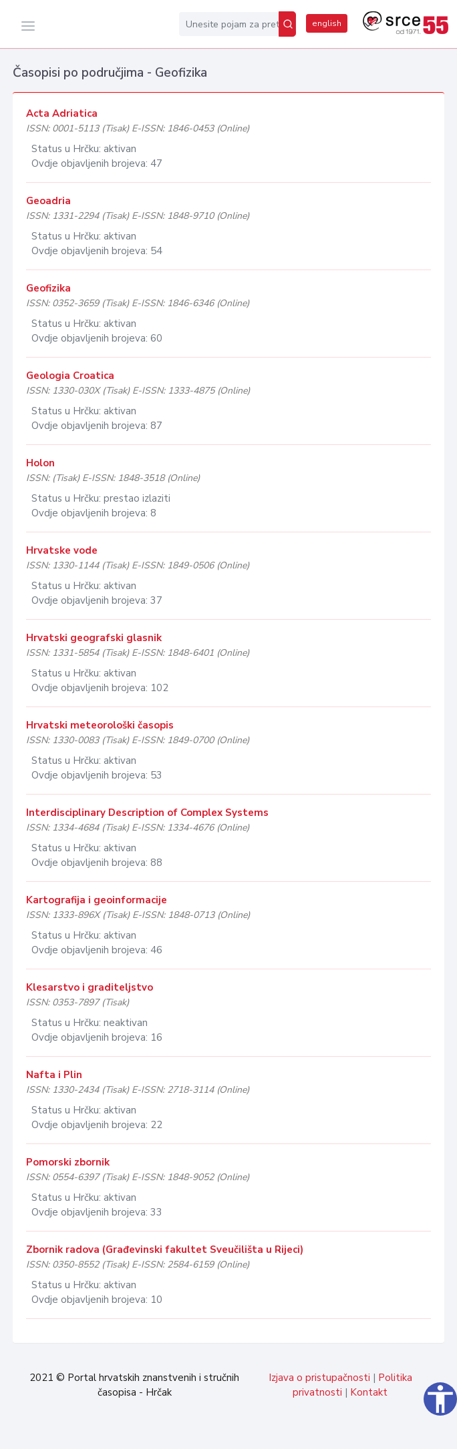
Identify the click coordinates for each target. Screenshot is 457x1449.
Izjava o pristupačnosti (319, 1377)
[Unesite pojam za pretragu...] (228, 24)
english (326, 23)
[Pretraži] (287, 24)
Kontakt (369, 1392)
